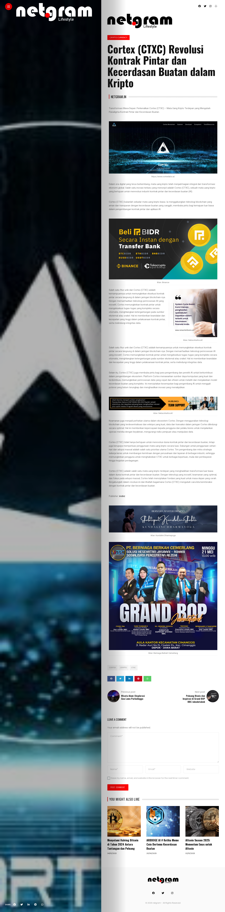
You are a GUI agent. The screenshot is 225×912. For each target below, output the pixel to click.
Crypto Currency (118, 37)
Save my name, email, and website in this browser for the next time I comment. (150, 778)
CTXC (133, 667)
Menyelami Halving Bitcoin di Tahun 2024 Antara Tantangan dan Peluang (122, 844)
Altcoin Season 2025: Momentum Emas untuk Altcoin (198, 844)
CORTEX (112, 667)
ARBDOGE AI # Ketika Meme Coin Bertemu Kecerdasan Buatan (162, 844)
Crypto (123, 667)
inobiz (122, 496)
